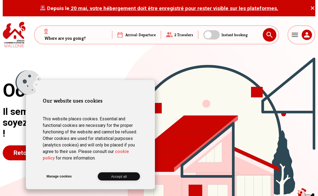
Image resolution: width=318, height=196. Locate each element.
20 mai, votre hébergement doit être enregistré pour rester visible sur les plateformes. (173, 8)
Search (269, 35)
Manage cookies (59, 176)
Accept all (119, 176)
